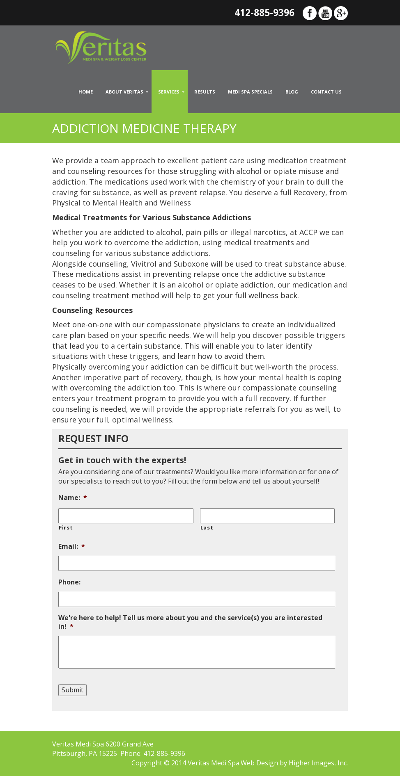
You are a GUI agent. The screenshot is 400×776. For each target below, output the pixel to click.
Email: (71, 546)
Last (207, 527)
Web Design (259, 762)
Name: (72, 497)
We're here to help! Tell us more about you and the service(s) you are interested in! (190, 622)
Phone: (69, 582)
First (66, 527)
